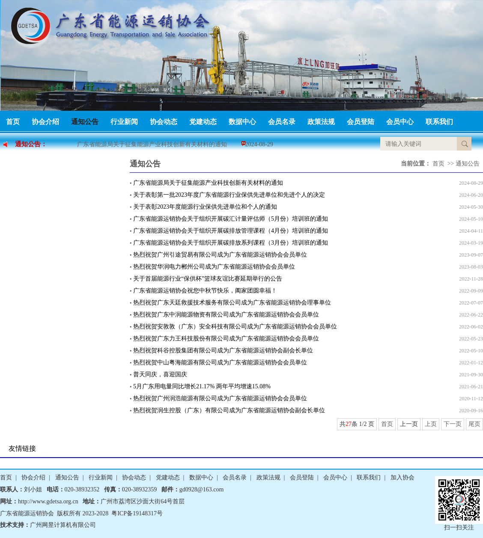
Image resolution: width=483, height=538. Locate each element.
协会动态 (163, 121)
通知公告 (84, 121)
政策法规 (321, 121)
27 (349, 424)
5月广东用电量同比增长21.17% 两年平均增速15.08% (202, 386)
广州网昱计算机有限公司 (63, 525)
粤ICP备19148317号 (137, 513)
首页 (13, 121)
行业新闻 (124, 121)
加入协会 (402, 477)
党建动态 (203, 121)
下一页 (453, 424)
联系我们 (439, 121)
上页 (431, 424)
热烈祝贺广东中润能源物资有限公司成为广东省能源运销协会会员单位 (226, 314)
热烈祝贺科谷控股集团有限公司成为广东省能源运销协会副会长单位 (223, 350)
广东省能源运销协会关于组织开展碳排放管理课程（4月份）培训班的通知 (230, 231)
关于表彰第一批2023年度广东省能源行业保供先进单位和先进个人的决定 (229, 195)
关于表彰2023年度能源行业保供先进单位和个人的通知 (205, 207)
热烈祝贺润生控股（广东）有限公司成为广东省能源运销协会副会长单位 (229, 410)
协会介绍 (45, 121)
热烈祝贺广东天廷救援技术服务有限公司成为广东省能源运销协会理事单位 (232, 302)
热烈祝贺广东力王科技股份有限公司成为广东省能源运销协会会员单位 (226, 338)
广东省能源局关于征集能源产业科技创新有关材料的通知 (152, 144)
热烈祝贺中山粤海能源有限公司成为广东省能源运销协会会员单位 (220, 362)
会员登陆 (360, 121)
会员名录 (281, 121)
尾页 (474, 424)
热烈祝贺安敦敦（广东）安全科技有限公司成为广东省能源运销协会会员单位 (235, 326)
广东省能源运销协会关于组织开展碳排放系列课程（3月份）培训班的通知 (230, 242)
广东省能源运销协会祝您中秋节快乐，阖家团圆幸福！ (205, 290)
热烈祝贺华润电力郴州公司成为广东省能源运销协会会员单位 (214, 266)
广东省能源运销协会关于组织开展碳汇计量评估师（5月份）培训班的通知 (230, 219)
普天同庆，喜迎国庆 (160, 374)
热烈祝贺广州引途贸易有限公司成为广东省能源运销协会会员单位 (220, 254)
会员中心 (400, 121)
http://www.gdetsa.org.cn (48, 501)
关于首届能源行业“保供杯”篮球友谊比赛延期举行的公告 (207, 278)
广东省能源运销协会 (27, 513)
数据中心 (242, 121)
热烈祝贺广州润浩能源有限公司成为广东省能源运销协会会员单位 (220, 398)
